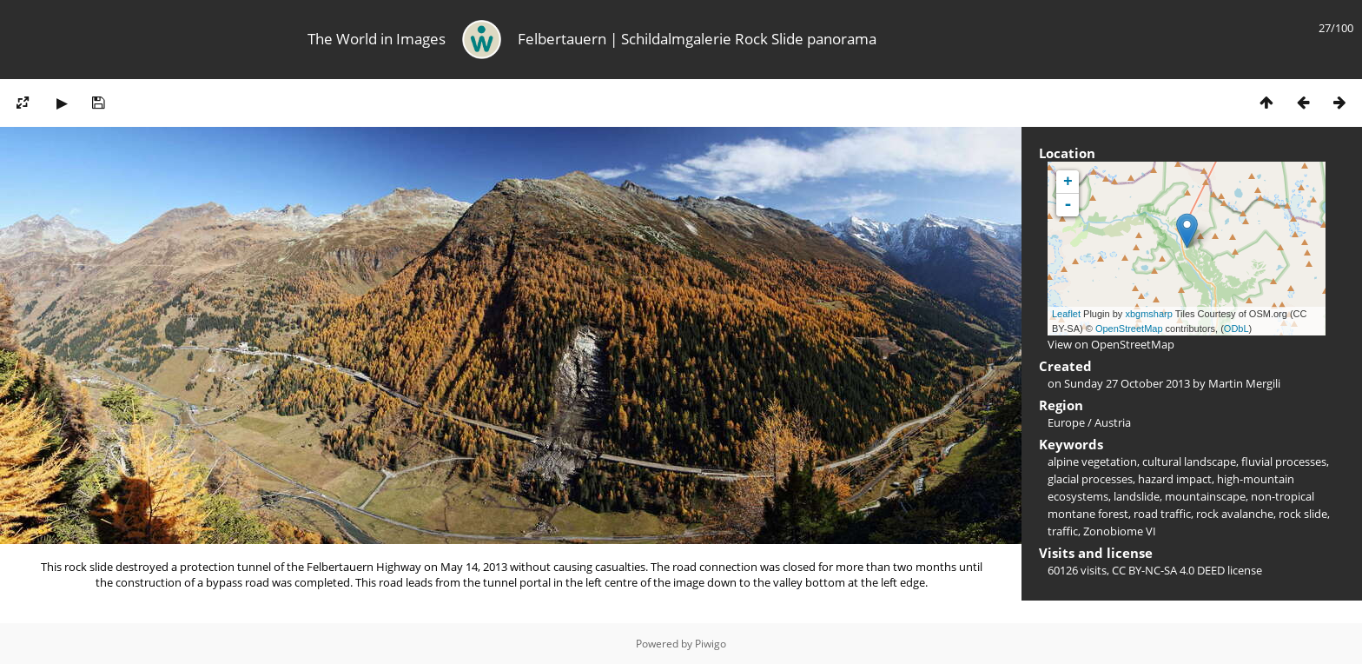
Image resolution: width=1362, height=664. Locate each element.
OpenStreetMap (1129, 328)
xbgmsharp (1148, 314)
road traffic (1162, 513)
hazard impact (1175, 479)
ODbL (1236, 328)
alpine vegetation (1092, 461)
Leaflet (1066, 314)
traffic (1063, 531)
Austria (1112, 422)
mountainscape (1205, 496)
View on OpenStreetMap (1111, 344)
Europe (1066, 422)
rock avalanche (1234, 513)
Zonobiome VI (1119, 531)
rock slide (1303, 513)
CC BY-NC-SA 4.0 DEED (1168, 570)
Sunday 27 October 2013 (1127, 383)
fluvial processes (1283, 461)
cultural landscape (1189, 461)
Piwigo (710, 643)
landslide (1137, 496)
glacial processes (1090, 479)
